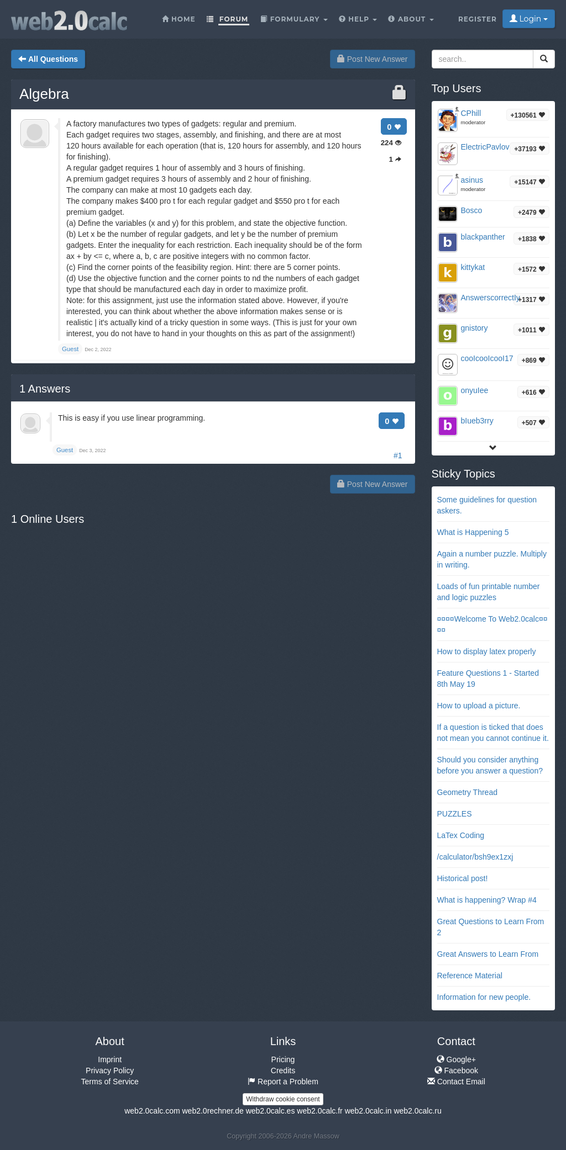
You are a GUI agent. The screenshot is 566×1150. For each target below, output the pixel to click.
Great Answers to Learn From (488, 954)
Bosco (472, 210)
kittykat (473, 267)
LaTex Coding (461, 835)
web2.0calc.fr (319, 1110)
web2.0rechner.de (212, 1110)
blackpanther (483, 236)
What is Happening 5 (473, 532)
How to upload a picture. (479, 705)
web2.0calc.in (368, 1110)
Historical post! (462, 878)
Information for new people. (484, 997)
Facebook (456, 1070)
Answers (44, 389)
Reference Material (469, 975)
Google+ (456, 1059)
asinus (472, 180)
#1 (398, 455)
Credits (283, 1070)
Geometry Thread (467, 792)
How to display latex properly (486, 651)
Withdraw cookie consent (282, 1099)
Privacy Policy (110, 1070)
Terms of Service (110, 1081)
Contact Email (456, 1081)
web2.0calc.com (152, 1110)
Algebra (44, 94)
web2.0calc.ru (417, 1110)
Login (529, 19)
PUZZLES (454, 813)
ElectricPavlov (485, 146)
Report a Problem (283, 1081)
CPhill (471, 113)
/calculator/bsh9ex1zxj (475, 856)
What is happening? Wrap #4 (487, 899)
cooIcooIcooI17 (487, 358)
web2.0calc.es (270, 1110)
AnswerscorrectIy (490, 297)
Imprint (110, 1059)
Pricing (283, 1059)
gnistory (474, 328)
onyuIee (475, 390)
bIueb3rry (477, 420)
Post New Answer (372, 59)
